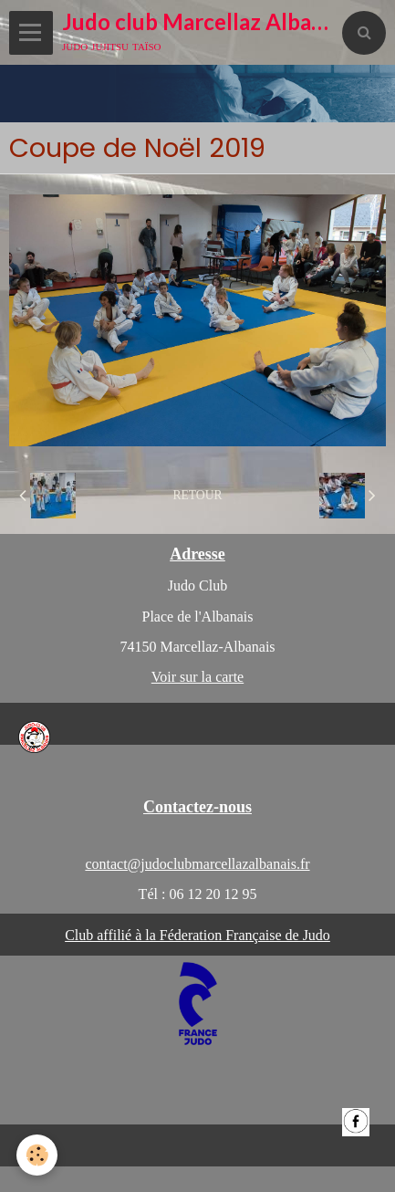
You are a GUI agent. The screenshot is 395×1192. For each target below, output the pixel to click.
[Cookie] (36, 1155)
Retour (197, 495)
